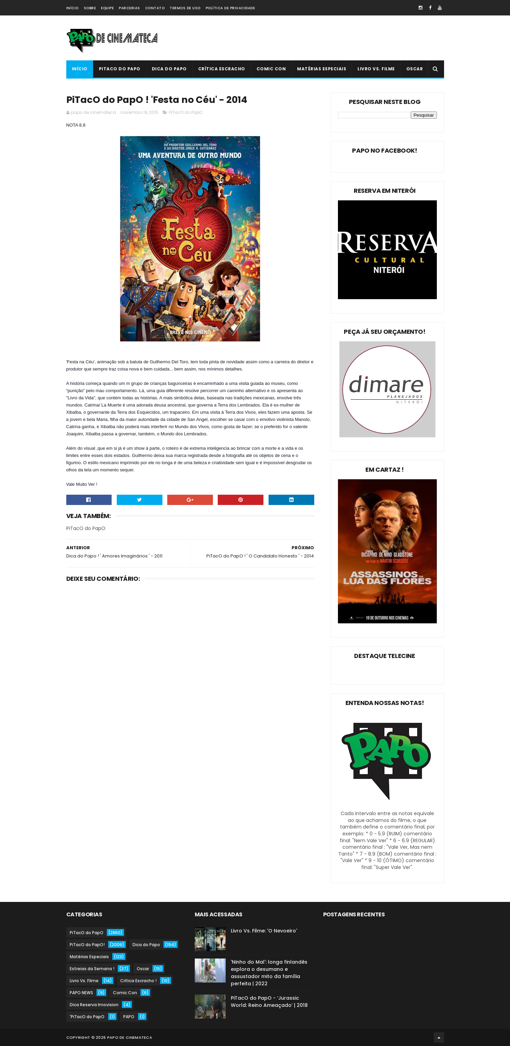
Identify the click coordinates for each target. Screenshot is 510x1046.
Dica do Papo (169, 69)
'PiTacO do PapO (87, 1017)
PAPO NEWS (81, 993)
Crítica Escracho (221, 69)
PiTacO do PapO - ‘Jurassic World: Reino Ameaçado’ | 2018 (269, 1002)
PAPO (128, 1017)
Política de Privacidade (230, 8)
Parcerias (129, 8)
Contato (155, 8)
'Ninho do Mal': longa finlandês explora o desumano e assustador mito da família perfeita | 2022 (269, 973)
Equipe (107, 8)
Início (72, 8)
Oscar (414, 69)
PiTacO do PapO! (87, 945)
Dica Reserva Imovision (94, 1005)
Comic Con (271, 69)
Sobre (90, 8)
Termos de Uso (185, 8)
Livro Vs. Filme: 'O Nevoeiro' (264, 930)
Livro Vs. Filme (376, 69)
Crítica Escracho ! (138, 981)
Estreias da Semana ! (92, 969)
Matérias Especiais (321, 69)
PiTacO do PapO (119, 69)
